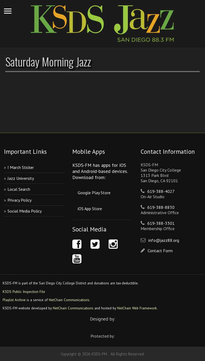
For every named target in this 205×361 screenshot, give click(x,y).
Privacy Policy (19, 200)
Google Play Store (94, 192)
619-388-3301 (161, 223)
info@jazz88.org (163, 240)
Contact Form (160, 250)
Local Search (18, 189)
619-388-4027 (161, 191)
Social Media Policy (24, 211)
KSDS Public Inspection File (24, 291)
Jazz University (20, 178)
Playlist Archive (14, 299)
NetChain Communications (69, 299)
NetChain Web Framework (137, 308)
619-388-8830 (161, 207)
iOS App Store (90, 208)
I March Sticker (20, 167)
